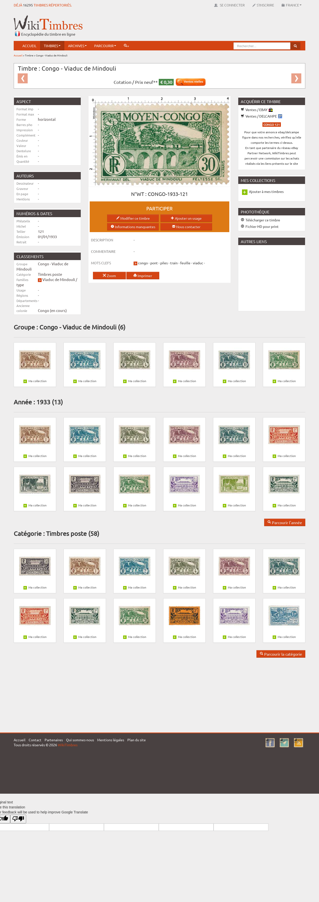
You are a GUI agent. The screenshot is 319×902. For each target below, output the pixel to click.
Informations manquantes (133, 226)
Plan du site (136, 740)
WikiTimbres (68, 745)
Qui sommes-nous (80, 740)
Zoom (109, 275)
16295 (28, 5)
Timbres (52, 45)
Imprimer (142, 275)
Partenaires (54, 740)
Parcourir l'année (284, 522)
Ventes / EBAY (257, 109)
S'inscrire (263, 5)
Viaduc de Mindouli (58, 279)
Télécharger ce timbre (260, 220)
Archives (77, 45)
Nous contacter (186, 226)
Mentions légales (110, 740)
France (292, 5)
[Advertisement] (214, 26)
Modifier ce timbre (133, 218)
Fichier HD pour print (260, 226)
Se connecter (229, 5)
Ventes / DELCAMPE (261, 116)
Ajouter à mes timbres (266, 191)
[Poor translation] (18, 819)
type (20, 284)
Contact (35, 740)
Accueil (29, 45)
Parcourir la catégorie (281, 653)
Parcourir (105, 45)
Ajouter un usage (186, 218)
